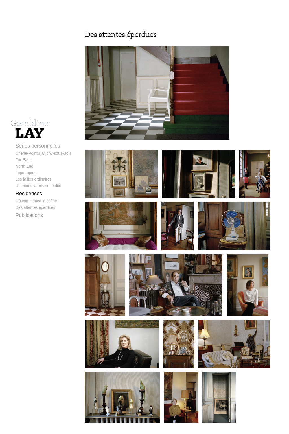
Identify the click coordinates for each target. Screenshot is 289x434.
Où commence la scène (36, 201)
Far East (23, 159)
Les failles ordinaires (34, 179)
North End (24, 166)
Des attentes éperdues (35, 207)
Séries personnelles (38, 146)
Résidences (29, 193)
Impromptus (26, 172)
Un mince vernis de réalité (38, 185)
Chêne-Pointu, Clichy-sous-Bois (43, 153)
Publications (29, 215)
